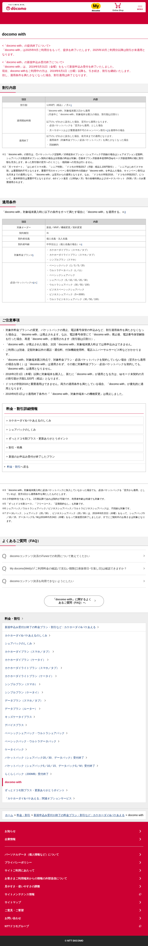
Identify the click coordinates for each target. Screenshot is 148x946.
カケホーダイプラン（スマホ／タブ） (28, 651)
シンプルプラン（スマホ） (21, 684)
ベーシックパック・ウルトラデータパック (30, 741)
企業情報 (10, 839)
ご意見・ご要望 (14, 910)
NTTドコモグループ (73, 926)
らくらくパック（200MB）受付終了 (27, 773)
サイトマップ (13, 902)
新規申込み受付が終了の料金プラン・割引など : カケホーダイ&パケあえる (50, 627)
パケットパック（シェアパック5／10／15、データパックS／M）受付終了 (50, 765)
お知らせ (10, 831)
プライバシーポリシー (18, 862)
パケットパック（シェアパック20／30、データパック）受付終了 (44, 757)
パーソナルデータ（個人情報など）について (32, 854)
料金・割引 (14, 466)
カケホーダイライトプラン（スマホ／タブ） (32, 667)
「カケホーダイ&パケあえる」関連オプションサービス (38, 798)
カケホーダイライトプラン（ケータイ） (29, 676)
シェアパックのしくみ (18, 643)
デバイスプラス (14, 725)
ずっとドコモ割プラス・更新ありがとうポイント (35, 790)
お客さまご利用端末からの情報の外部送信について (36, 878)
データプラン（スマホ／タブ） (24, 700)
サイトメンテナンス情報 (73, 894)
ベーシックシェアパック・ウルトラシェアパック (35, 733)
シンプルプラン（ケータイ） (22, 692)
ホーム (9, 815)
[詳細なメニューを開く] (140, 7)
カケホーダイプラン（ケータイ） (25, 659)
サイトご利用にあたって (19, 870)
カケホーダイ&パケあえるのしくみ (26, 635)
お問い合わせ (13, 918)
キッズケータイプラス (18, 716)
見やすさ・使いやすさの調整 (22, 886)
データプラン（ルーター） (21, 708)
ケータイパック (14, 749)
